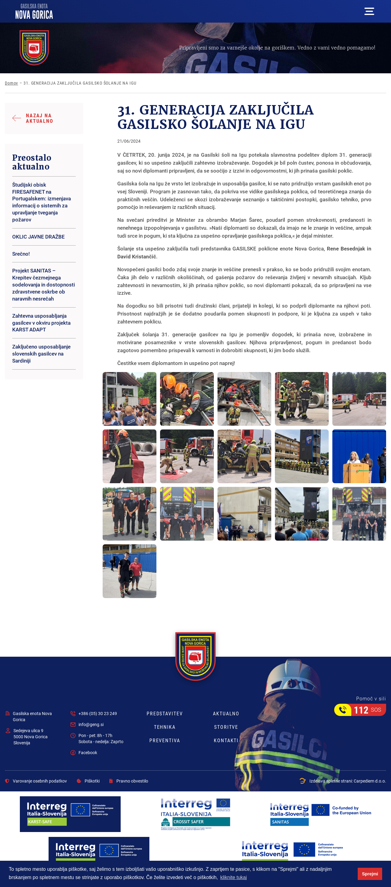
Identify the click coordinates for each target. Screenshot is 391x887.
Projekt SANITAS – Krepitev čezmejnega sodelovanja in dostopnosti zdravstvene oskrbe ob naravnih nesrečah (43, 284)
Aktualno (226, 713)
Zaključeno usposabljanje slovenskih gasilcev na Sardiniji (41, 353)
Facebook (88, 752)
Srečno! (21, 253)
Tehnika (165, 727)
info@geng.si (91, 724)
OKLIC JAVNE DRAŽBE (38, 236)
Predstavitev (165, 713)
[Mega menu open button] (369, 11)
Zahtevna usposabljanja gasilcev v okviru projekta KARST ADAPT (41, 322)
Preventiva (164, 740)
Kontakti (226, 740)
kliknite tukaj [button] (233, 877)
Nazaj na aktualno (39, 118)
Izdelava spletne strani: (343, 781)
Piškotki (88, 781)
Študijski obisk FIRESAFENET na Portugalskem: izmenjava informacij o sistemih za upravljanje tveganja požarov (41, 202)
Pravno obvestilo (128, 781)
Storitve (226, 727)
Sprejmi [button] (370, 873)
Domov (11, 83)
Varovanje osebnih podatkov (36, 781)
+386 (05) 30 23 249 (98, 713)
